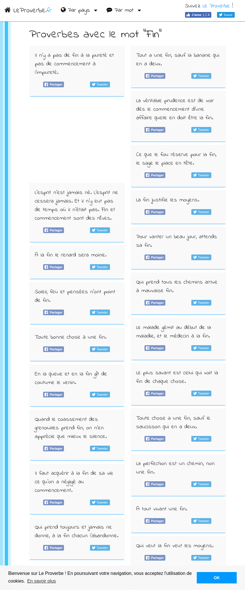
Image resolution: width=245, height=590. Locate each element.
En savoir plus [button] (41, 581)
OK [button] (217, 577)
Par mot (121, 10)
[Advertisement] (77, 139)
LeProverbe (28, 11)
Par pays (76, 10)
